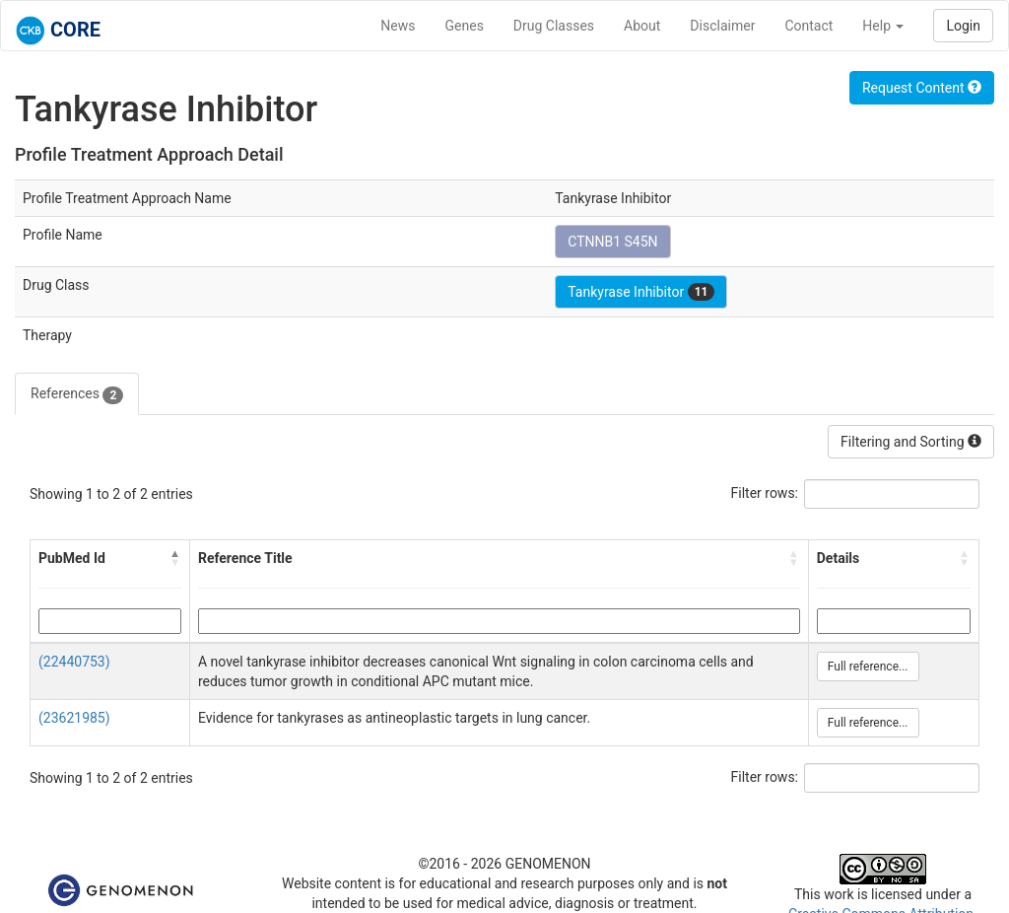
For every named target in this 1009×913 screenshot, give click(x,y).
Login (963, 26)
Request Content (921, 88)
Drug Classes (553, 26)
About (642, 26)
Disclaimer (722, 26)
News (397, 26)
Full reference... (868, 666)
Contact (808, 26)
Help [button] (883, 26)
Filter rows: (765, 493)
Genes (464, 26)
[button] (175, 558)
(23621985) (74, 718)
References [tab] (77, 394)
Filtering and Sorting (911, 442)
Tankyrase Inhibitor (641, 292)
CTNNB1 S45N (612, 241)
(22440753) (74, 661)
